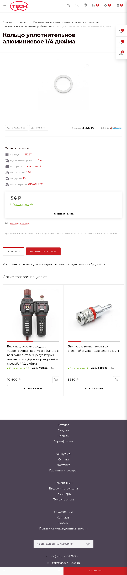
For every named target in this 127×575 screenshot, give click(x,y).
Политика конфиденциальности (63, 528)
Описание (13, 251)
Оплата (63, 459)
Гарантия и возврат (63, 470)
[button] (39, 112)
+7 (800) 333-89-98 (64, 556)
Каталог (63, 425)
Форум (64, 523)
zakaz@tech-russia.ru (66, 563)
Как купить (63, 454)
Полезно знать (63, 499)
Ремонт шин (63, 483)
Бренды (63, 436)
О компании (63, 512)
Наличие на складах (43, 251)
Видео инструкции (63, 488)
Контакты (63, 517)
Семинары (63, 494)
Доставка (63, 465)
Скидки (63, 430)
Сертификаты (64, 441)
